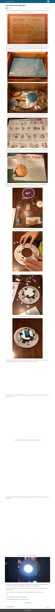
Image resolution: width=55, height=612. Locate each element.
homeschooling (10, 599)
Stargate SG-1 (21, 592)
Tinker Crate (21, 584)
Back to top (47, 607)
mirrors (20, 599)
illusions (14, 599)
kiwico (17, 599)
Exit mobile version (27, 610)
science (23, 599)
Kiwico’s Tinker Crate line (27, 45)
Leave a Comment (27, 602)
